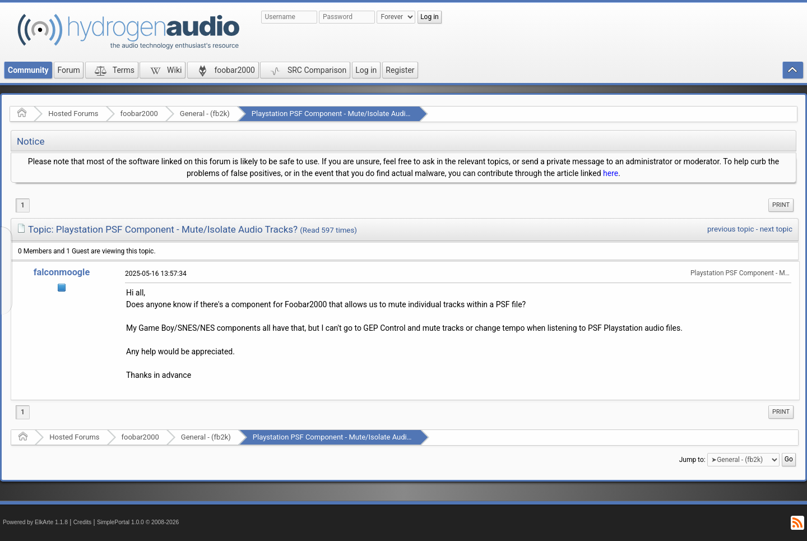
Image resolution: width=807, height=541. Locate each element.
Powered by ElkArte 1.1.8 (35, 522)
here (610, 173)
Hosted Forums (73, 113)
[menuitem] (781, 205)
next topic (776, 229)
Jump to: (692, 460)
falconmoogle (62, 272)
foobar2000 (139, 113)
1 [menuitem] (23, 205)
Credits (82, 522)
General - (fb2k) (205, 113)
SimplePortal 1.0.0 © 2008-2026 (138, 522)
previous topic (730, 229)
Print (781, 205)
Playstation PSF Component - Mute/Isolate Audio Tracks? (344, 113)
